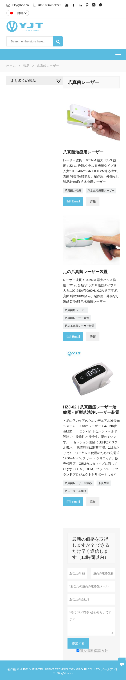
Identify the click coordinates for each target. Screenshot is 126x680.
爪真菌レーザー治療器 (78, 483)
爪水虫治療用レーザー (101, 190)
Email (73, 200)
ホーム (11, 66)
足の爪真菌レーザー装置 (79, 325)
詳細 (93, 201)
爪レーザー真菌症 (75, 491)
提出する (78, 643)
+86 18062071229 (49, 5)
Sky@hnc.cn (20, 5)
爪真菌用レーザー (75, 310)
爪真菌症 (103, 483)
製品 (26, 66)
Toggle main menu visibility (118, 53)
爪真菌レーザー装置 (77, 318)
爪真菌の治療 (73, 190)
